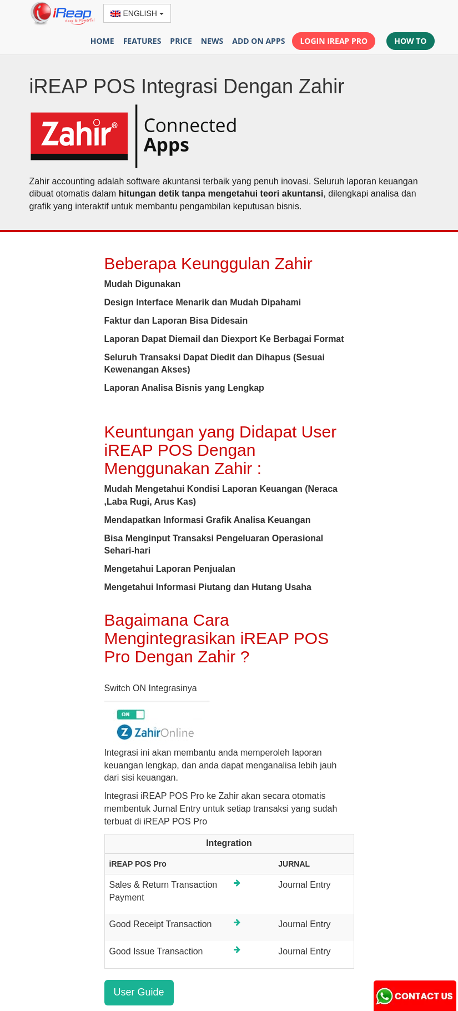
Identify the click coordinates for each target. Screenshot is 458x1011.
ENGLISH (137, 13)
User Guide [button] (139, 992)
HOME (102, 41)
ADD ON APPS (258, 41)
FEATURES (142, 41)
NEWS (212, 41)
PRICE (181, 41)
